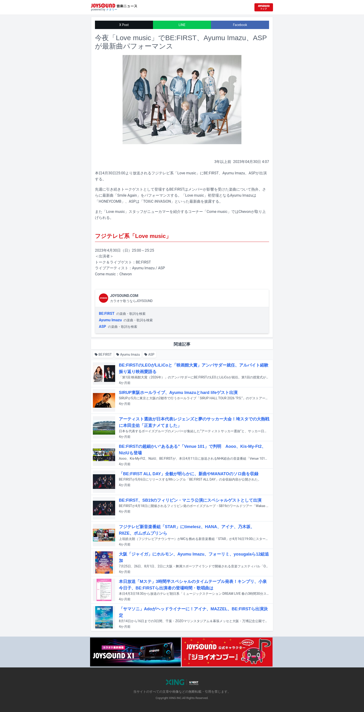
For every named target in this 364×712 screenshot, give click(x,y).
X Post (124, 25)
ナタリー (111, 9)
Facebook (240, 25)
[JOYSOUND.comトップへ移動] (263, 7)
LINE (182, 25)
